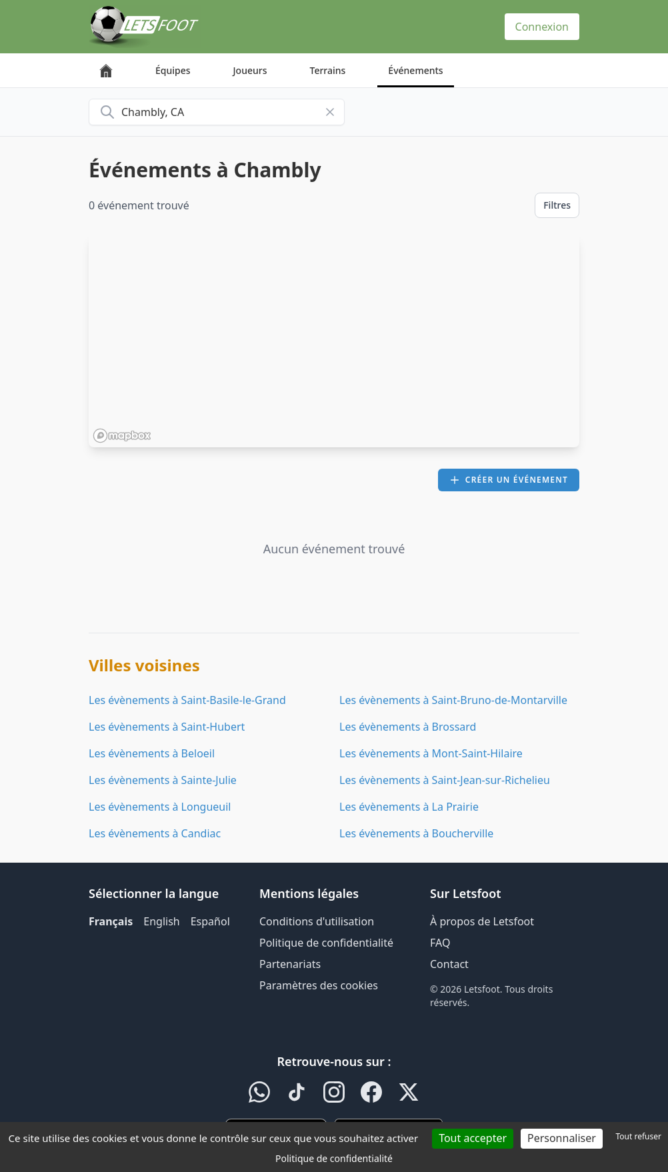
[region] (334, 340)
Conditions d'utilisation (316, 921)
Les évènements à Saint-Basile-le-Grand (187, 700)
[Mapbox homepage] (122, 435)
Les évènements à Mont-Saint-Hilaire (431, 753)
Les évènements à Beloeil (152, 753)
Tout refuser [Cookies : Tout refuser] (638, 1136)
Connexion (542, 26)
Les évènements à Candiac (155, 833)
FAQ (440, 942)
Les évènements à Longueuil (160, 806)
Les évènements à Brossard (407, 726)
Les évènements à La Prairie (409, 806)
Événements (415, 70)
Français (111, 921)
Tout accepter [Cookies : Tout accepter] (473, 1138)
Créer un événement (508, 479)
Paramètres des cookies (318, 985)
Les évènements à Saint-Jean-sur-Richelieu (444, 780)
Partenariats (290, 964)
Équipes (173, 70)
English (161, 921)
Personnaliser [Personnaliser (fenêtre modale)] (561, 1138)
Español (210, 921)
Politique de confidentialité (326, 942)
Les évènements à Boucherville (416, 833)
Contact (449, 964)
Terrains (328, 70)
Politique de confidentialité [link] (334, 1158)
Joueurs (250, 70)
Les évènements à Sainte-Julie (163, 780)
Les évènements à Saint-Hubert (167, 726)
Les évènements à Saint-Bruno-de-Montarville (453, 700)
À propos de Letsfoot (482, 921)
